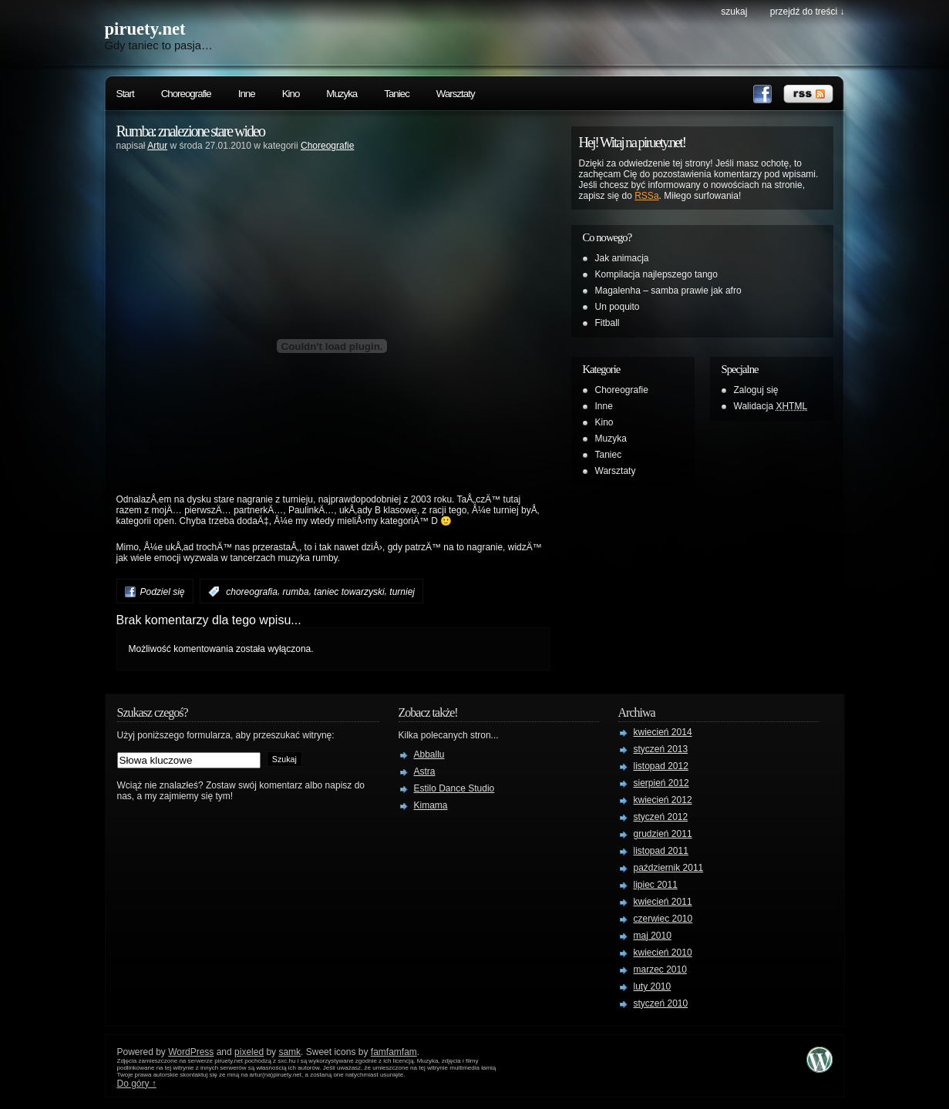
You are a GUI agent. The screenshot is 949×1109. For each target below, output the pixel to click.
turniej (402, 591)
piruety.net (145, 29)
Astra (425, 771)
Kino (291, 93)
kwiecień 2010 (663, 952)
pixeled (249, 1052)
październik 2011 (669, 867)
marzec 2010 (660, 969)
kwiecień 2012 (663, 800)
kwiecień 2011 (663, 901)
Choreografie (186, 93)
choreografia (252, 591)
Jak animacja (622, 258)
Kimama (431, 805)
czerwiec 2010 (663, 918)
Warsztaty (455, 93)
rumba (296, 591)
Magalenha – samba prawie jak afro (668, 290)
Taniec (396, 93)
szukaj (734, 11)
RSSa (646, 195)
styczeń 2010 (661, 1003)
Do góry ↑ (136, 1083)
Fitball (607, 323)
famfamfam (394, 1052)
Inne (246, 93)
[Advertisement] (332, 180)
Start (125, 93)
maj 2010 (652, 935)
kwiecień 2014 (663, 732)
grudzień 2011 (663, 833)
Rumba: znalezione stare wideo (190, 131)
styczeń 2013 (661, 749)
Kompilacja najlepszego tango (656, 274)
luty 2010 (652, 986)
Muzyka (341, 93)
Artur (157, 145)
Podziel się (162, 591)
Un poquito (617, 306)
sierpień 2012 (661, 783)
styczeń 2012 (661, 817)
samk (289, 1052)
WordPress (191, 1052)
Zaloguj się (756, 390)
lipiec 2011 (656, 884)
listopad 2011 (661, 850)
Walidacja (771, 406)
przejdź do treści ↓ (807, 11)
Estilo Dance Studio (454, 788)
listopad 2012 (661, 766)
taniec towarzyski (349, 591)
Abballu (429, 754)
